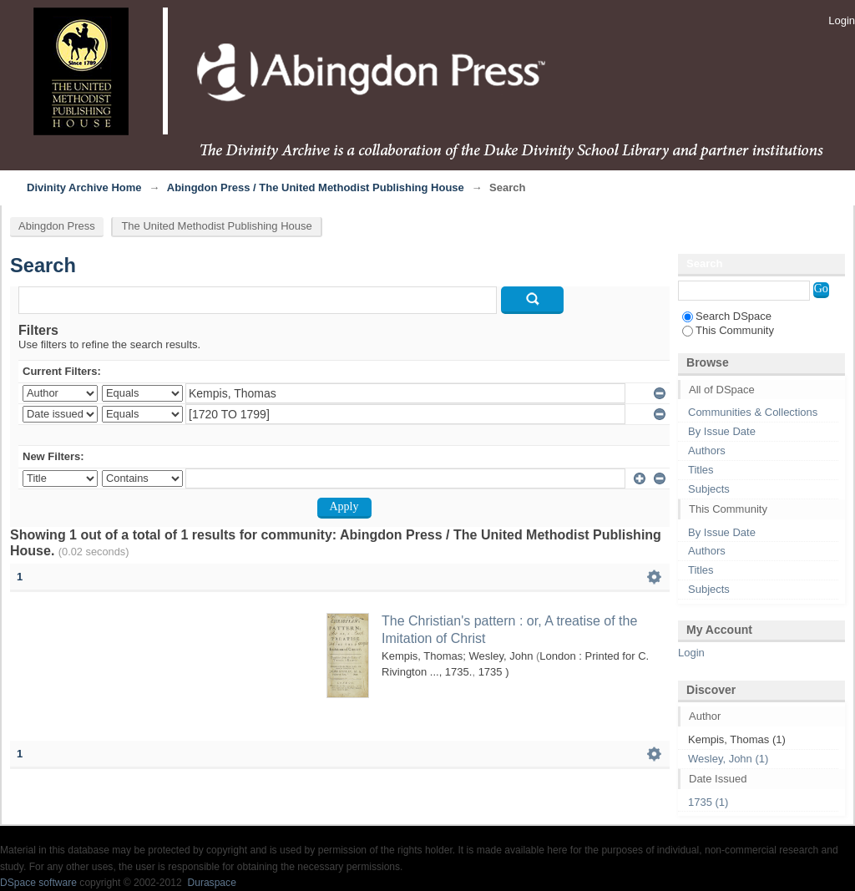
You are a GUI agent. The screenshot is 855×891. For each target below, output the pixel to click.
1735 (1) (708, 802)
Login (841, 20)
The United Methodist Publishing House (216, 226)
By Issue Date (722, 431)
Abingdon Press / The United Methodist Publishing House (315, 187)
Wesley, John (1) (728, 758)
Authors (707, 450)
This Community (728, 330)
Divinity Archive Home (84, 187)
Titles (701, 469)
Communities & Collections (752, 412)
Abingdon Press (56, 226)
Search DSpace (727, 316)
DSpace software (38, 882)
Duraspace (211, 882)
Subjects (709, 489)
